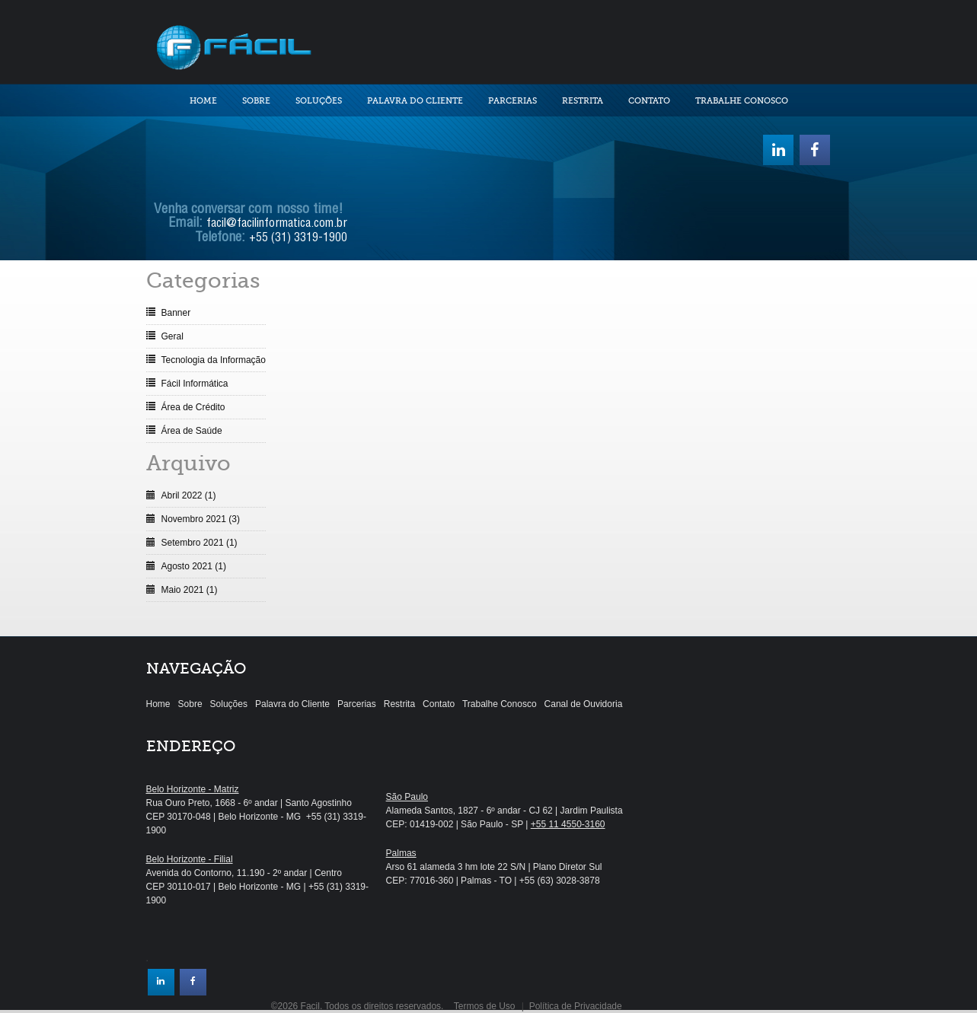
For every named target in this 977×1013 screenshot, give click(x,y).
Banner (176, 312)
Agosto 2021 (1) (193, 566)
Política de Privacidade (575, 1006)
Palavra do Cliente (415, 101)
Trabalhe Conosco (741, 101)
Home (203, 101)
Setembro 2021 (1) (199, 542)
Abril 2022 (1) (188, 495)
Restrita (582, 101)
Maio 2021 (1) (189, 590)
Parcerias (512, 101)
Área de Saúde (191, 430)
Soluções (318, 101)
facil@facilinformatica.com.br (276, 224)
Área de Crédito (193, 407)
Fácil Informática (194, 383)
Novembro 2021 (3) (200, 519)
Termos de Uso (485, 1006)
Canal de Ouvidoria (583, 704)
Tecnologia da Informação (213, 360)
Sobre (256, 101)
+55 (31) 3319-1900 (298, 239)
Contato (649, 101)
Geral (172, 336)
